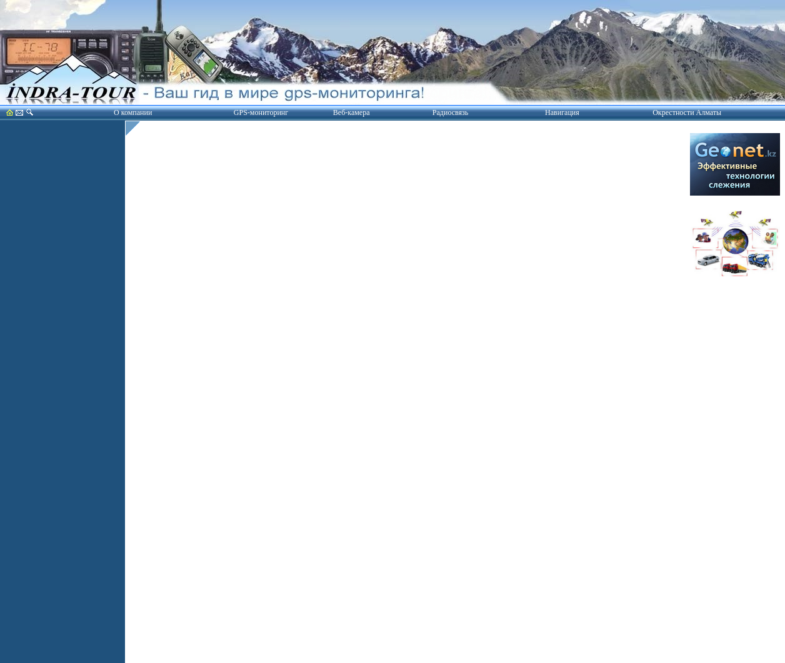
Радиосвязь (450, 112)
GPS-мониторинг (261, 112)
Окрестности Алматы (686, 112)
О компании (133, 112)
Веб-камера (351, 112)
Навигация (562, 112)
